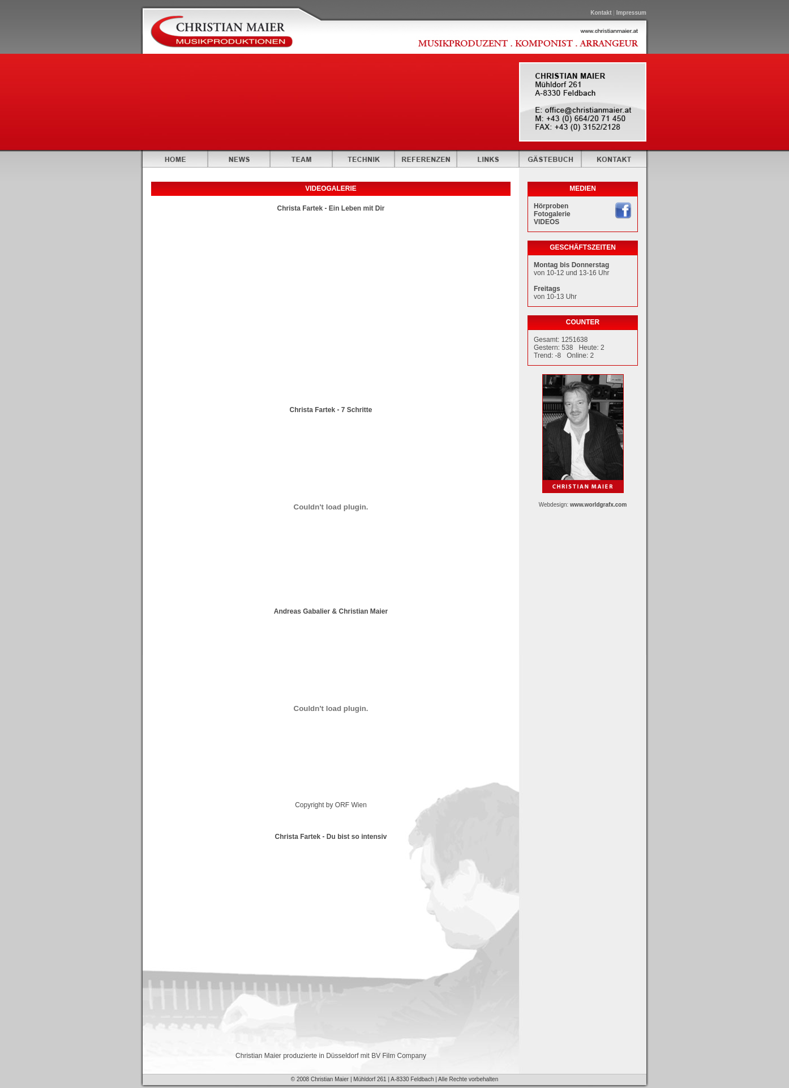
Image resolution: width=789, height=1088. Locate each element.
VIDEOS (546, 222)
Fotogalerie (552, 214)
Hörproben (551, 206)
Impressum (631, 13)
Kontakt (600, 13)
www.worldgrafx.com (598, 505)
